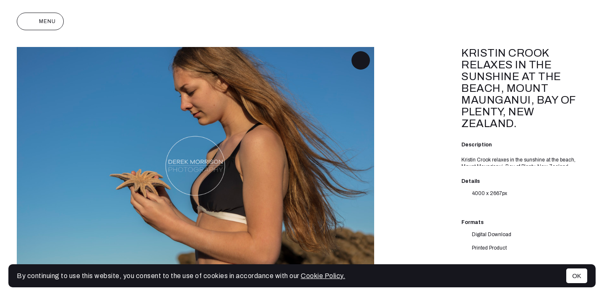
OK (576, 275)
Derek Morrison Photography (302, 21)
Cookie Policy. (323, 275)
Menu (40, 21)
